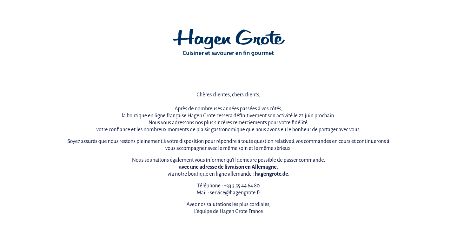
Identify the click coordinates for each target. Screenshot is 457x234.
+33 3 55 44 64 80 (242, 186)
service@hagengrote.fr (235, 193)
